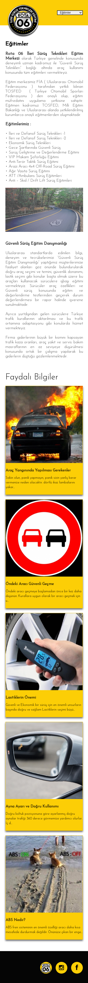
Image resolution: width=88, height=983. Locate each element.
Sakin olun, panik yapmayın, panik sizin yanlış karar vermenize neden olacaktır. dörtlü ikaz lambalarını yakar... (41, 482)
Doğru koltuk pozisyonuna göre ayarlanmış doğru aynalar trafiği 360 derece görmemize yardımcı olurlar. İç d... (44, 818)
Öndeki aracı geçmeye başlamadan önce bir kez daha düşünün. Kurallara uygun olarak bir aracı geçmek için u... (43, 596)
